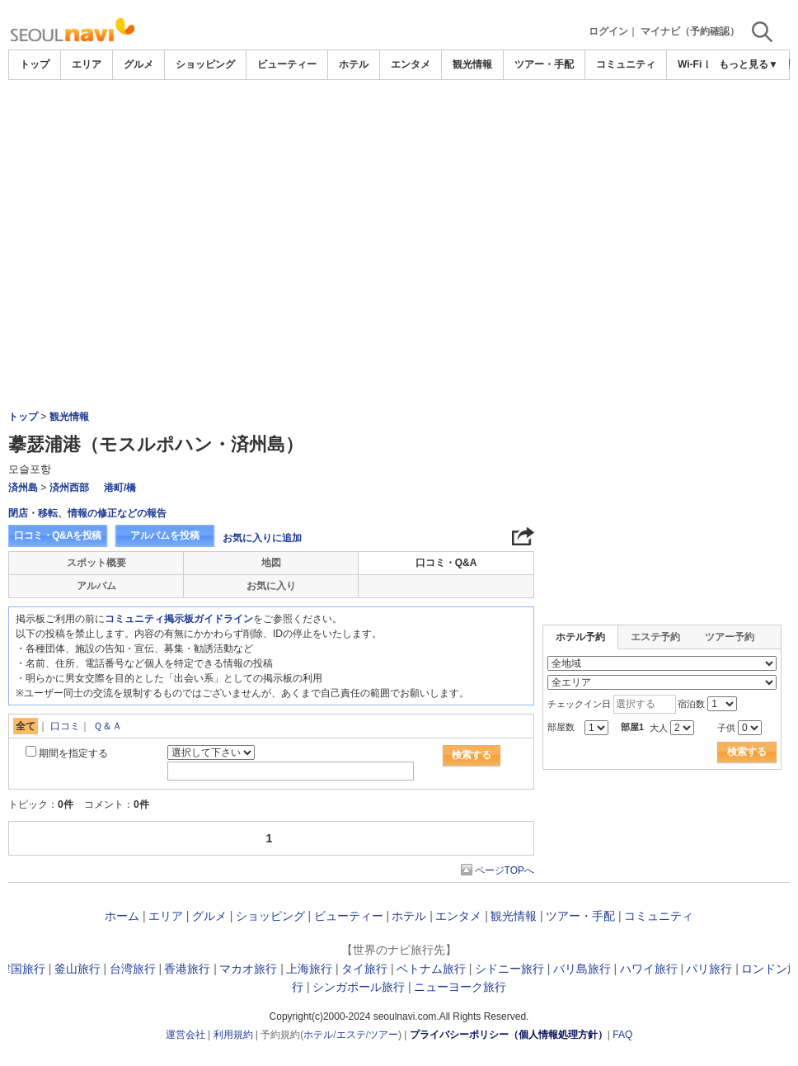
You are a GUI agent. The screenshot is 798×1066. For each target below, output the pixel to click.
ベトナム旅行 (431, 968)
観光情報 (472, 64)
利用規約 (233, 1034)
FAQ (622, 1034)
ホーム (122, 915)
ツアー (383, 1034)
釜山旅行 (77, 968)
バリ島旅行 (582, 968)
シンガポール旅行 (358, 986)
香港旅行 (187, 968)
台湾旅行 (133, 968)
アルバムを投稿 (165, 535)
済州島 (23, 487)
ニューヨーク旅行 (460, 986)
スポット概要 (96, 562)
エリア (86, 64)
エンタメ (410, 64)
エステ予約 (655, 637)
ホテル (353, 64)
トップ (34, 64)
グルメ (138, 64)
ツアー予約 (729, 637)
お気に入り (271, 586)
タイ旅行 (364, 968)
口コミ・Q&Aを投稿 (57, 535)
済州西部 (69, 487)
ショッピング (205, 64)
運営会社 (185, 1034)
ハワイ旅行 (649, 968)
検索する (471, 755)
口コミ (65, 726)
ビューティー (287, 64)
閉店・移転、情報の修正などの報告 (87, 513)
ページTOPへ (504, 870)
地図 (271, 562)
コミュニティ (625, 64)
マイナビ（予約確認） (690, 31)
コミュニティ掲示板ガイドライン (179, 619)
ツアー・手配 (544, 64)
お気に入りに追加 (262, 538)
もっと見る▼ (748, 64)
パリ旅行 (709, 968)
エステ (351, 1034)
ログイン (608, 31)
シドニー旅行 (509, 968)
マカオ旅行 (248, 968)
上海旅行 (309, 968)
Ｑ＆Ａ (107, 726)
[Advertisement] (399, 125)
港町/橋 (120, 487)
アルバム (96, 586)
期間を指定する (73, 753)
